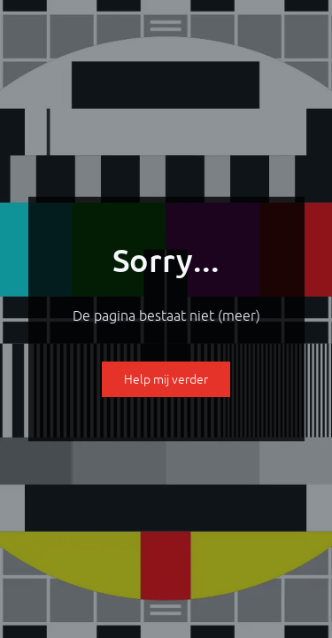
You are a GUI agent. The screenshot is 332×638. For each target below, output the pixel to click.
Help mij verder (166, 379)
